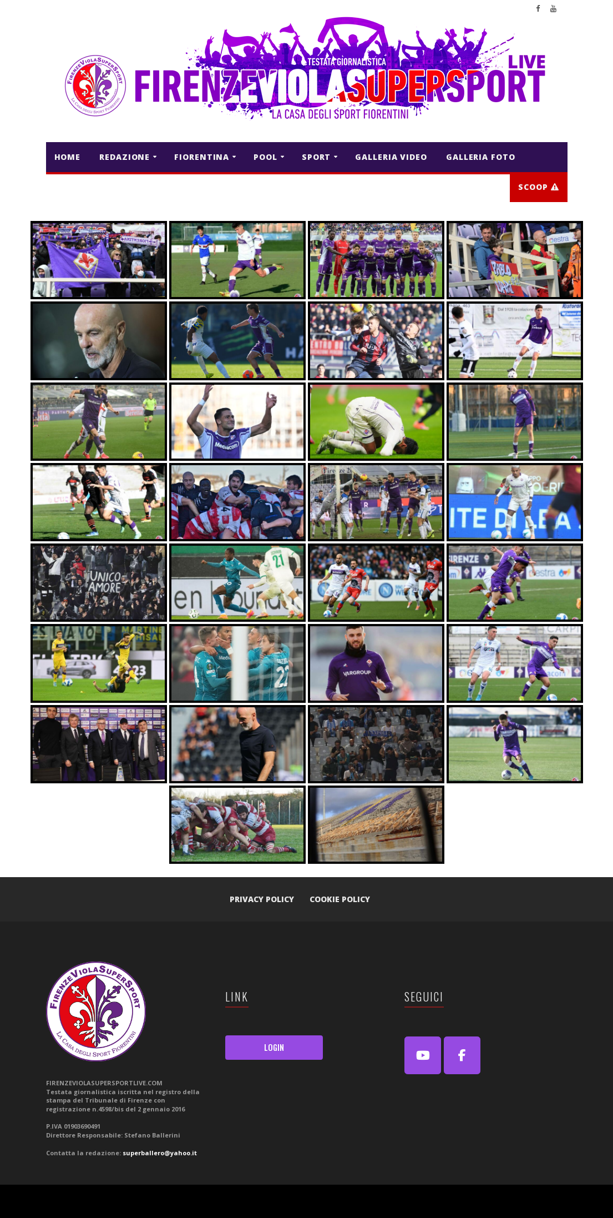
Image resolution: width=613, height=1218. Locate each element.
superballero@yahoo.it (160, 1153)
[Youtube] (422, 1055)
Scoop (538, 187)
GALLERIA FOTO (480, 157)
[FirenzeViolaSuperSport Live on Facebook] (462, 1055)
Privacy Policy (262, 899)
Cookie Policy (340, 899)
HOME (67, 157)
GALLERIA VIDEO (391, 157)
